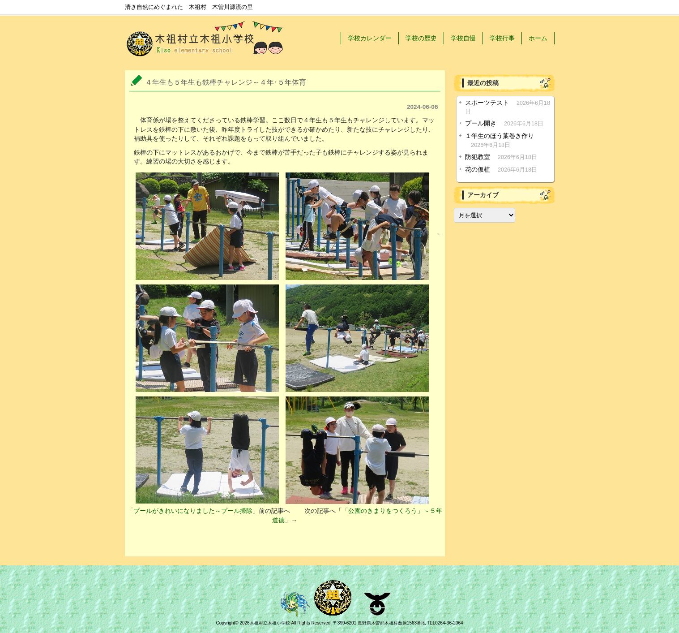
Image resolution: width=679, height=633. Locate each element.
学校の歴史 (421, 38)
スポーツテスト (487, 102)
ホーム (538, 38)
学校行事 (502, 38)
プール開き (480, 123)
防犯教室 (477, 157)
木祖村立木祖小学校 (270, 622)
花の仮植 (477, 169)
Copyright (225, 622)
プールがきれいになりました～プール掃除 (192, 511)
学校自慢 (463, 38)
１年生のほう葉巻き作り (499, 136)
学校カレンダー (370, 38)
